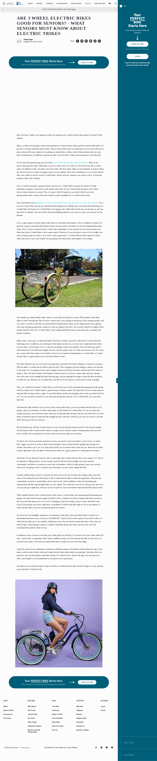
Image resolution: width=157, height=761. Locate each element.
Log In (103, 706)
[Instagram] (96, 747)
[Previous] (2, 9)
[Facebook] (106, 747)
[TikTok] (101, 747)
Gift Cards (7, 718)
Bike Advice (32, 706)
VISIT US (88, 3)
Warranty (79, 706)
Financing (55, 710)
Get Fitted (31, 710)
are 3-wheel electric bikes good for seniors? (71, 162)
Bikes (5, 706)
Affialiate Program (34, 726)
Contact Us (80, 726)
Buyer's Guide (57, 714)
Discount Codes (57, 726)
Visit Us (55, 730)
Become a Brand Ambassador (34, 731)
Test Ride (55, 706)
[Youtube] (112, 747)
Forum (103, 710)
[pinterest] (90, 41)
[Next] (115, 9)
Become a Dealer (82, 730)
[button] (117, 380)
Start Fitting (87, 62)
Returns (79, 714)
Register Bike (81, 718)
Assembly (79, 722)
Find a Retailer (57, 718)
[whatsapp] (95, 41)
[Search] (115, 3)
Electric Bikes (8, 710)
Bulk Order (56, 722)
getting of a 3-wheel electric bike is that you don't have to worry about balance (67, 203)
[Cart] (110, 3)
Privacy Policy (25, 748)
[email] (99, 41)
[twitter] (82, 41)
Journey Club (32, 714)
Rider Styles (32, 722)
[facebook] (77, 41)
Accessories (7, 714)
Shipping (79, 710)
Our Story (31, 718)
